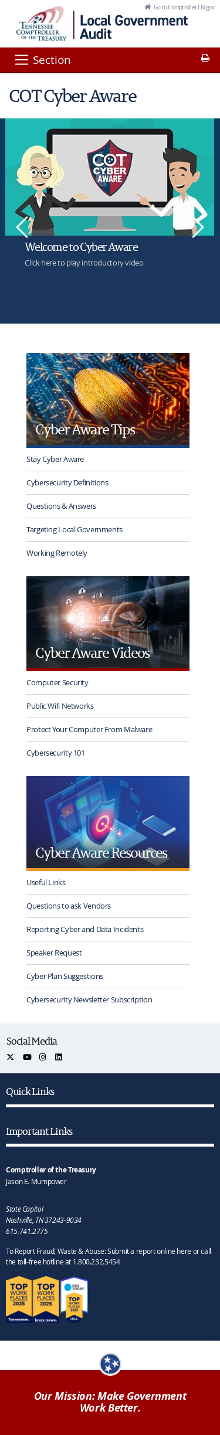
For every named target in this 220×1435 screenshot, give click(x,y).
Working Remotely (56, 553)
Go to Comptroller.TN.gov (183, 7)
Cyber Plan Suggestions (64, 976)
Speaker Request (54, 952)
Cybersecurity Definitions (67, 482)
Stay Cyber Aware (55, 459)
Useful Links (46, 882)
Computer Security (57, 682)
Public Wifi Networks (60, 706)
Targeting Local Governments (74, 529)
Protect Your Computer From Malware (89, 729)
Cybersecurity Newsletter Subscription (89, 999)
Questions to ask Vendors (68, 905)
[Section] (41, 59)
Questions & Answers (61, 506)
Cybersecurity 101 (55, 752)
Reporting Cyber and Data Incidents (84, 929)
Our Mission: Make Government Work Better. (110, 1402)
